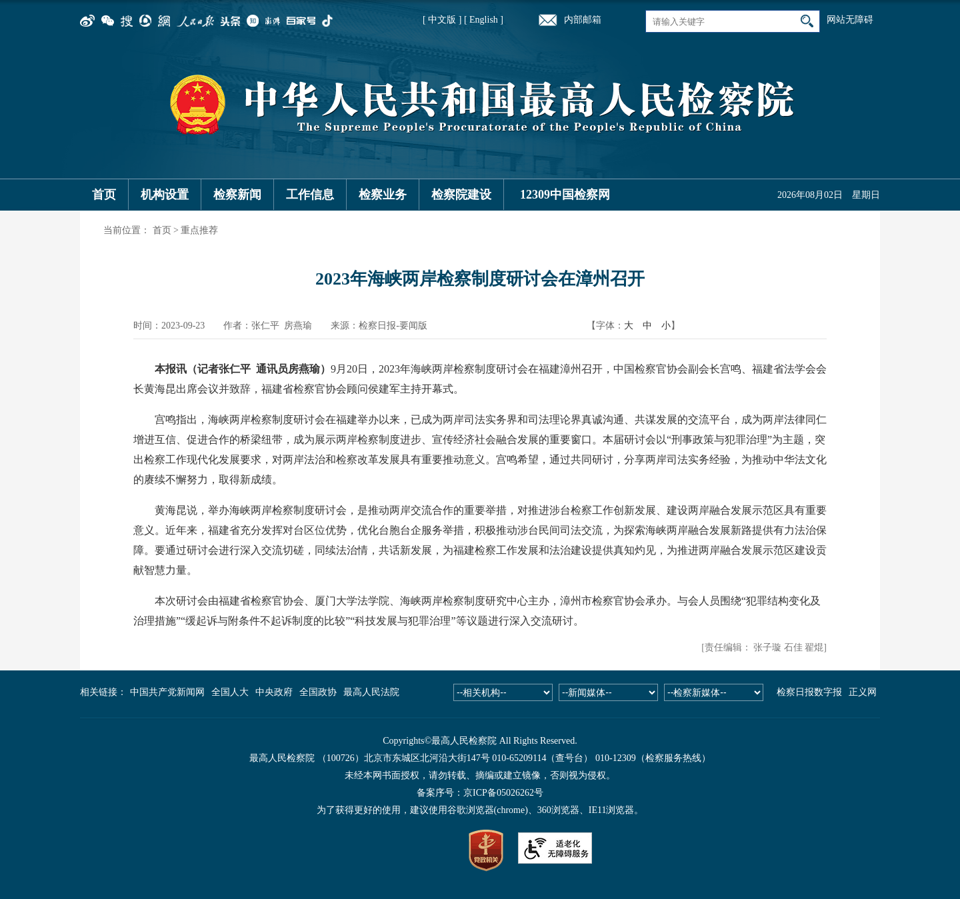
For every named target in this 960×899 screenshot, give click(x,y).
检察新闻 (237, 194)
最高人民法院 (371, 692)
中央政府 (274, 692)
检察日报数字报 (809, 692)
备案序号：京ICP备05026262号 (480, 793)
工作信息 (310, 194)
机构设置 (165, 194)
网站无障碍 (850, 20)
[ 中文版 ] (442, 20)
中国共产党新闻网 (167, 692)
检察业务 (383, 194)
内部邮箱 (582, 20)
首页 (104, 194)
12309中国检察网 (565, 194)
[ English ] (483, 20)
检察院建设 (461, 194)
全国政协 (318, 692)
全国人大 (230, 692)
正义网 (863, 692)
